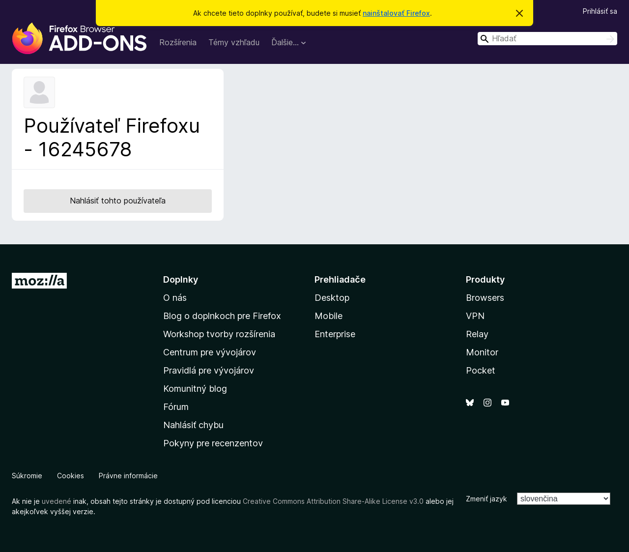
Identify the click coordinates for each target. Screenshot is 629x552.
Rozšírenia (178, 42)
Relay (477, 334)
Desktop (331, 297)
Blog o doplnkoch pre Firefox (222, 316)
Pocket (480, 370)
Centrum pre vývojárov (209, 352)
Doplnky (180, 279)
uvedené (56, 501)
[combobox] (547, 38)
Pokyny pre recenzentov (213, 443)
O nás (175, 297)
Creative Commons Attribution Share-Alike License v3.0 (333, 501)
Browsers (485, 297)
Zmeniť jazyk (486, 498)
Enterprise (334, 334)
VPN (475, 316)
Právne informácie (128, 475)
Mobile (328, 316)
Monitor (482, 352)
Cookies (70, 475)
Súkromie (27, 475)
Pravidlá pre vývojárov (208, 370)
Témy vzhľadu (233, 42)
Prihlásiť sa (600, 11)
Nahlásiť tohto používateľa (118, 200)
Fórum (176, 407)
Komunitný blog (195, 388)
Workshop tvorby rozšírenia (219, 334)
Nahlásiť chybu (193, 425)
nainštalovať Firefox (396, 13)
